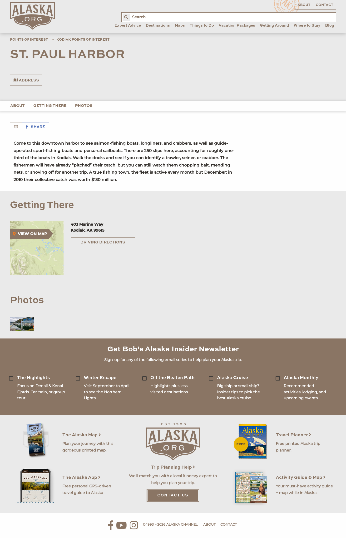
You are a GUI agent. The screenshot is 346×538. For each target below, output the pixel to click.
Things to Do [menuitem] (202, 26)
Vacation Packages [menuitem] (237, 26)
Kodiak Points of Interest (82, 39)
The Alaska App (81, 477)
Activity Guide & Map (301, 477)
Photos (84, 106)
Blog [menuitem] (329, 26)
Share (35, 127)
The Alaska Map (81, 435)
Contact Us (172, 495)
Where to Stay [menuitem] (307, 26)
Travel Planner (293, 435)
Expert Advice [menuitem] (127, 26)
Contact (324, 5)
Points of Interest (29, 39)
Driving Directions (102, 242)
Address (26, 80)
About (303, 5)
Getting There (49, 106)
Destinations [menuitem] (158, 26)
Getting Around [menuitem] (274, 26)
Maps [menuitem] (180, 26)
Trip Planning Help (173, 467)
